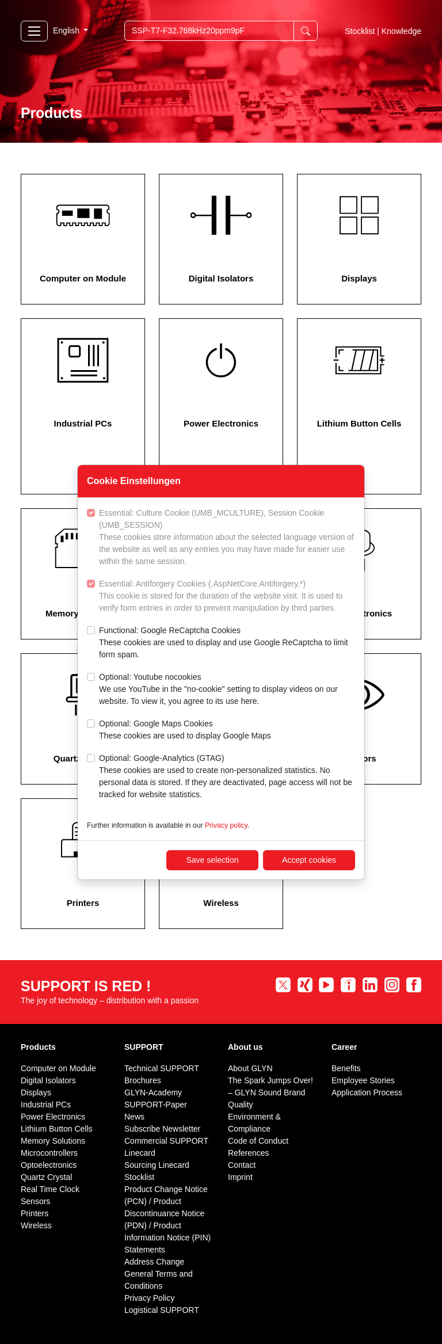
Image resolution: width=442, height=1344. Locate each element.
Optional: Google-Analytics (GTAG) (227, 777)
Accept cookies (309, 860)
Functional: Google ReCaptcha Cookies (227, 643)
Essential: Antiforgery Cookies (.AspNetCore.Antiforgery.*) (227, 596)
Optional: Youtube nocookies (227, 689)
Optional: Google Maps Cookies (185, 730)
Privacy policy (226, 825)
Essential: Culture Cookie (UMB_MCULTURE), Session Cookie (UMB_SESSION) (227, 538)
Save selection (212, 860)
